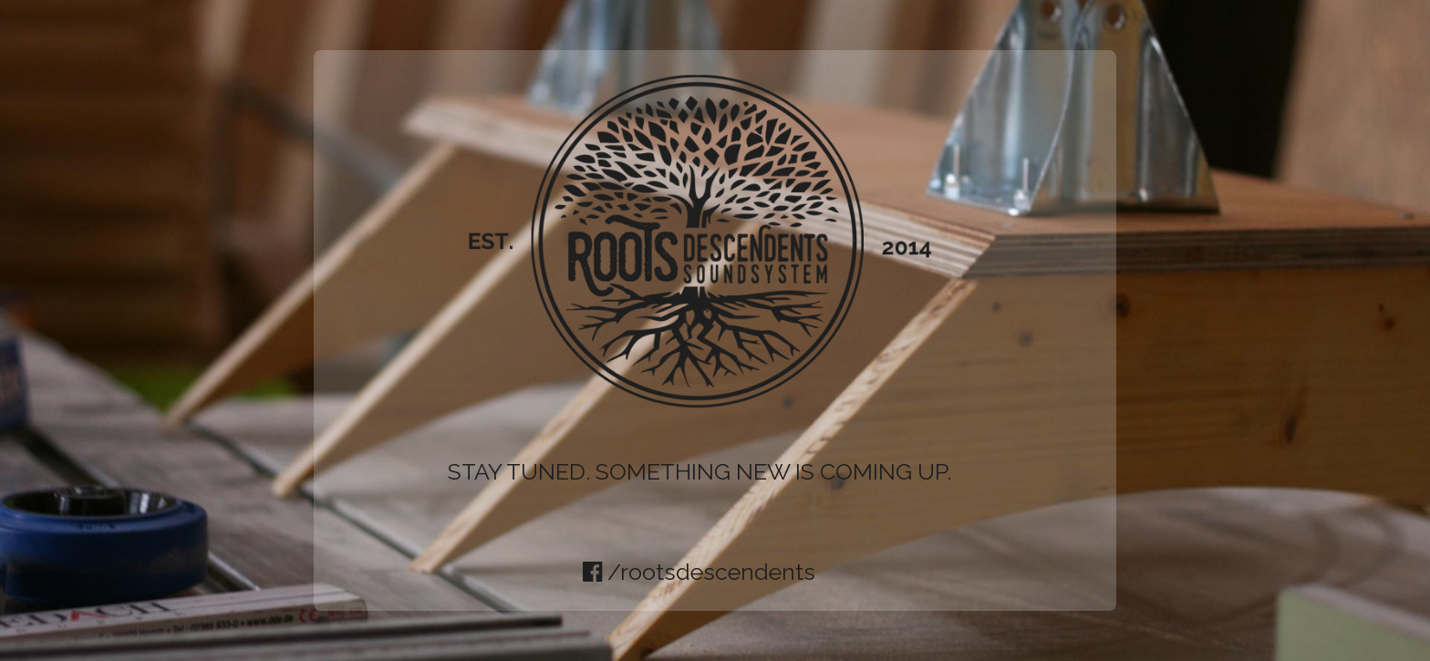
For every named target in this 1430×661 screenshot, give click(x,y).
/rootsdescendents (699, 571)
